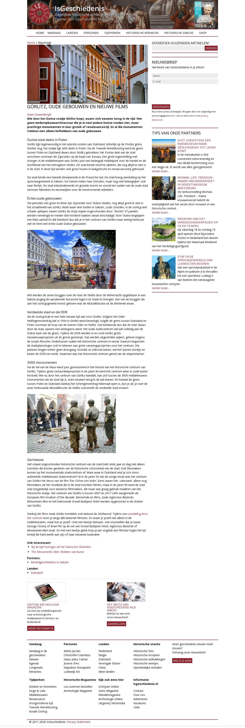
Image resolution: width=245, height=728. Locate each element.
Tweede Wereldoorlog (43, 707)
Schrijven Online (109, 686)
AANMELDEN (116, 624)
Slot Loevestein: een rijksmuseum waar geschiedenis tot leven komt (196, 145)
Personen (91, 33)
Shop (203, 33)
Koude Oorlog (38, 711)
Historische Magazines (80, 680)
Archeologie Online (111, 699)
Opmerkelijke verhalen (147, 667)
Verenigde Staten (109, 663)
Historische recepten (146, 655)
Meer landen (107, 671)
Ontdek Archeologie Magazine (43, 606)
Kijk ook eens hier (111, 680)
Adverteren (140, 699)
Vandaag (54, 33)
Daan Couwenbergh (39, 114)
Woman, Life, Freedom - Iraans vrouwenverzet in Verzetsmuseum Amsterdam (196, 182)
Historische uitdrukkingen (149, 659)
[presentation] (182, 92)
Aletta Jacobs (72, 651)
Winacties (35, 671)
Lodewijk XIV (72, 671)
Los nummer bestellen (78, 686)
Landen (72, 33)
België (102, 655)
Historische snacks (178, 33)
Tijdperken (112, 33)
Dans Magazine (108, 691)
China (102, 667)
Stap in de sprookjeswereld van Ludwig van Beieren (195, 259)
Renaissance (37, 699)
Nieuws (34, 659)
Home (40, 33)
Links (136, 707)
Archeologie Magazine (78, 691)
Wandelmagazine (109, 695)
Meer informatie (40, 628)
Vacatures (139, 703)
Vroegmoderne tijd (41, 703)
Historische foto (143, 651)
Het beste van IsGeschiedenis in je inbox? (121, 607)
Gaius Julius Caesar (76, 659)
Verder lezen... (160, 171)
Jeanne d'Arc (72, 663)
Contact (138, 691)
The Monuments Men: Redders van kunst (57, 552)
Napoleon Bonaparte (77, 667)
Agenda (34, 663)
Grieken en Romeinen (42, 686)
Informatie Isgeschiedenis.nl (145, 682)
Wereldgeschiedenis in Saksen (50, 562)
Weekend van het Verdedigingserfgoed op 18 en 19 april (198, 222)
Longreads (36, 667)
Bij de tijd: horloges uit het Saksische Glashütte (61, 547)
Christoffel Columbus (77, 655)
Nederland (105, 651)
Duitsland (37, 572)
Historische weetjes (145, 663)
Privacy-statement (78, 722)
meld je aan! (182, 660)
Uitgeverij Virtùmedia (112, 703)
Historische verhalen (142, 33)
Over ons (139, 695)
